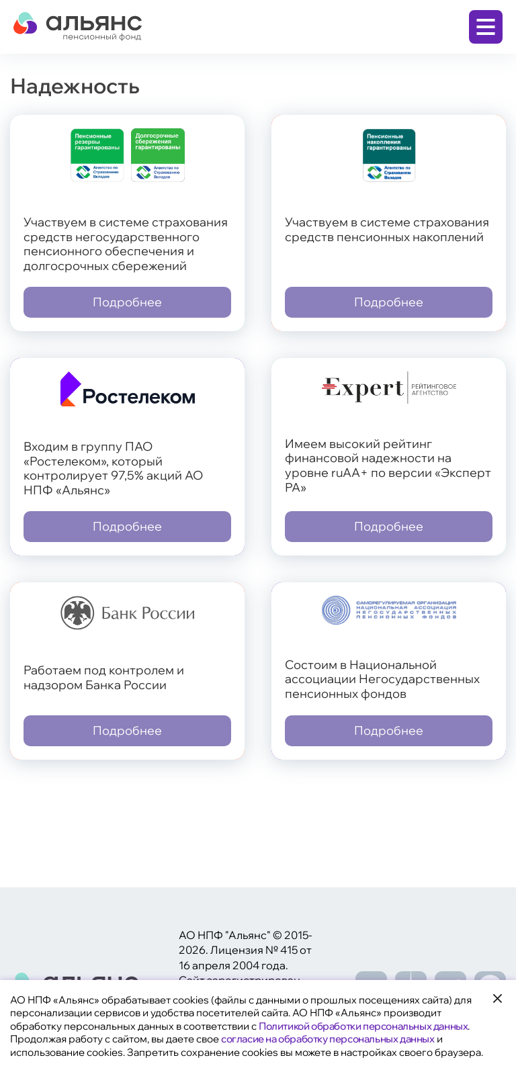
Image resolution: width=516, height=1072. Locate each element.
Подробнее (127, 302)
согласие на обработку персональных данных (328, 1038)
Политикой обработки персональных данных (363, 1026)
